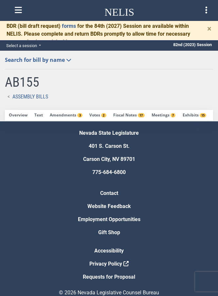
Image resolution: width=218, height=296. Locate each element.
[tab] (18, 115)
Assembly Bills (30, 97)
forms (69, 26)
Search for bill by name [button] (38, 59)
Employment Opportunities (109, 219)
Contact (109, 193)
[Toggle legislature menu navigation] (206, 10)
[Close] (209, 29)
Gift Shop (109, 232)
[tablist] (109, 115)
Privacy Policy (109, 264)
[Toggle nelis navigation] (18, 10)
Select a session (22, 45)
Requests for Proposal (109, 277)
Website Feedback (109, 206)
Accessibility (109, 251)
